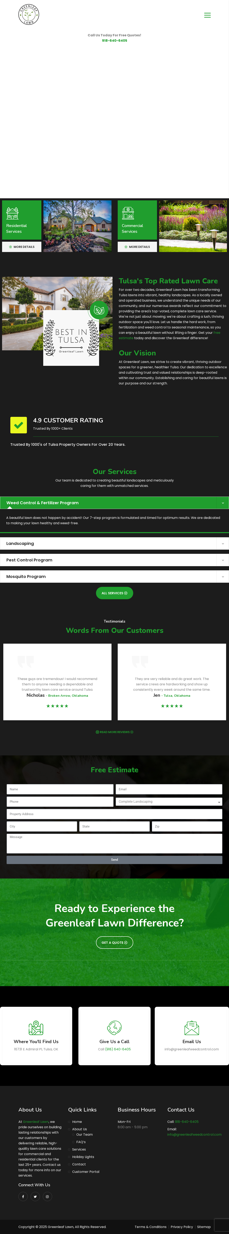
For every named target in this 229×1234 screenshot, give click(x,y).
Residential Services (16, 228)
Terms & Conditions (151, 1226)
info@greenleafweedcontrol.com (194, 1134)
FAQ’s (81, 1142)
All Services (114, 593)
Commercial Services (132, 228)
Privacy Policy (182, 1226)
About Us (79, 1129)
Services (79, 1149)
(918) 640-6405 (118, 1049)
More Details (22, 247)
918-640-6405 (114, 40)
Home (77, 1121)
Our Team (84, 1134)
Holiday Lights (83, 1156)
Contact (79, 1164)
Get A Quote (114, 942)
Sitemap (204, 1226)
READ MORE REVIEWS (116, 732)
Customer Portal (85, 1171)
